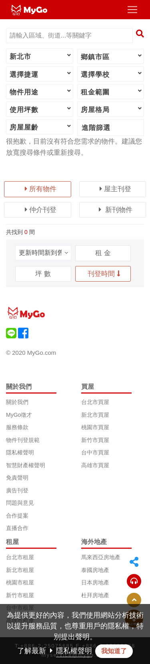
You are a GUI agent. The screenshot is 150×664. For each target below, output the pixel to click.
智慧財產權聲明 (25, 465)
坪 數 (43, 274)
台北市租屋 (20, 557)
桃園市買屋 (95, 427)
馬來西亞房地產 (100, 557)
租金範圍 (112, 91)
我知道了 (114, 651)
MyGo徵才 (19, 415)
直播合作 (17, 528)
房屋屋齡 (41, 126)
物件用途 (41, 91)
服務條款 (17, 427)
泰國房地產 (95, 570)
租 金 (103, 253)
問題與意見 (20, 503)
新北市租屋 (20, 570)
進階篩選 (96, 128)
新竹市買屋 (95, 440)
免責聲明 (17, 477)
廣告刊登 (17, 490)
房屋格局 (112, 109)
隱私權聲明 (20, 452)
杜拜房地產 (95, 595)
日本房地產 (95, 582)
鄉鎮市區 (112, 56)
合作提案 (17, 515)
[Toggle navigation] (132, 10)
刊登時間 (104, 274)
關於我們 (17, 402)
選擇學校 (112, 74)
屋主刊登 (115, 189)
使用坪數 (41, 109)
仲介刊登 (40, 210)
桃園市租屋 (20, 582)
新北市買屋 (95, 415)
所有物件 (40, 189)
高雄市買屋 (95, 465)
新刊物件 (115, 210)
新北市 (41, 56)
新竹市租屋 (20, 595)
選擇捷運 (41, 74)
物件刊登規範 (23, 440)
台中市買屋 (95, 452)
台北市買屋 (95, 402)
